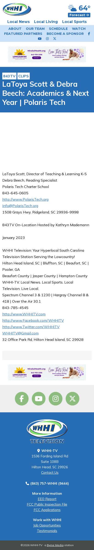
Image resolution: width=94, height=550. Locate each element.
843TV (9, 76)
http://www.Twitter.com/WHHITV (30, 326)
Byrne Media (55, 545)
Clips (23, 76)
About (14, 29)
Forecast (79, 15)
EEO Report (47, 499)
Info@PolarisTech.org (20, 205)
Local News (18, 22)
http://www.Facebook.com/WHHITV (33, 320)
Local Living (46, 22)
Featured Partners (23, 34)
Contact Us (50, 472)
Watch (79, 29)
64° (79, 8)
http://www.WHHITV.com (24, 314)
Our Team (35, 29)
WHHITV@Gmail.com (20, 333)
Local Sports (74, 22)
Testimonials (47, 531)
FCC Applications (47, 510)
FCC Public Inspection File (47, 504)
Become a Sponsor (65, 34)
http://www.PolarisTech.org (25, 199)
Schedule (58, 29)
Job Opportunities (47, 525)
